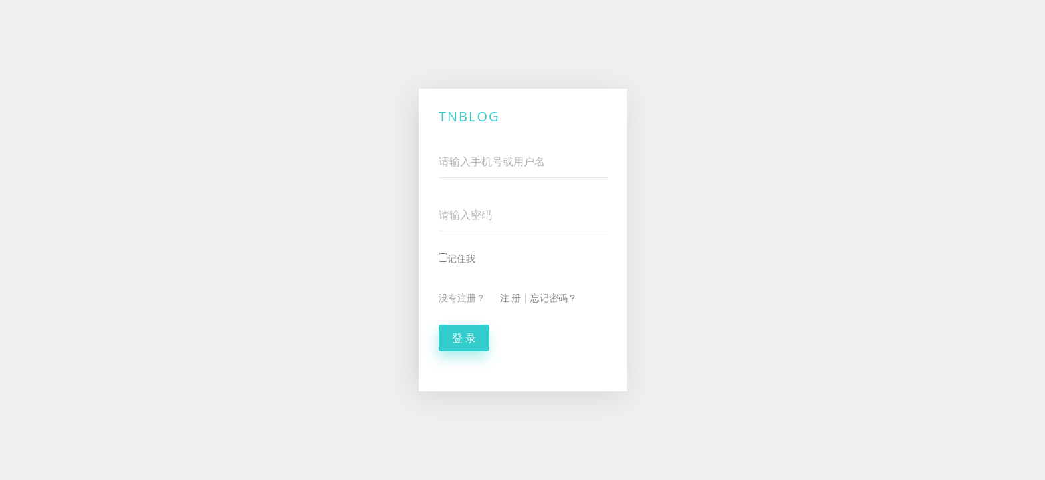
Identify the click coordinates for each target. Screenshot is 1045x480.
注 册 (510, 297)
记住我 (457, 258)
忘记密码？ (553, 297)
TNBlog (469, 116)
